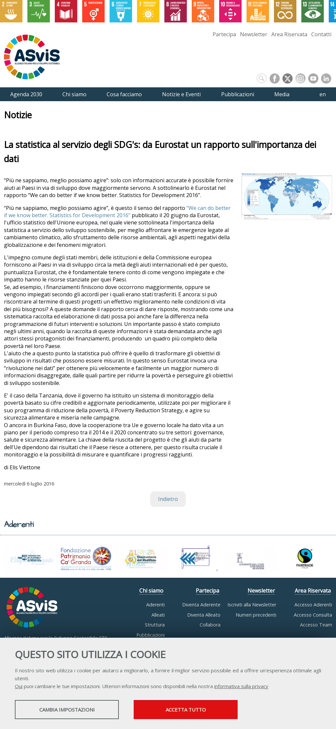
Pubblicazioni (150, 635)
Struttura (155, 625)
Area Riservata (289, 34)
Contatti (321, 34)
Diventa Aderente (201, 604)
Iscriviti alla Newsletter (251, 604)
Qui (18, 686)
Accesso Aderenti (313, 604)
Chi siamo (151, 590)
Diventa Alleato (203, 615)
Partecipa (224, 34)
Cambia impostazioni (67, 709)
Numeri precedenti (256, 615)
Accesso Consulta (313, 615)
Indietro (168, 499)
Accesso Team (316, 625)
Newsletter (253, 34)
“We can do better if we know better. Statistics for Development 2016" (117, 211)
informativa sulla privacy (241, 686)
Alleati (158, 615)
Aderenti (155, 604)
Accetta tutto (186, 709)
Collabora (210, 625)
